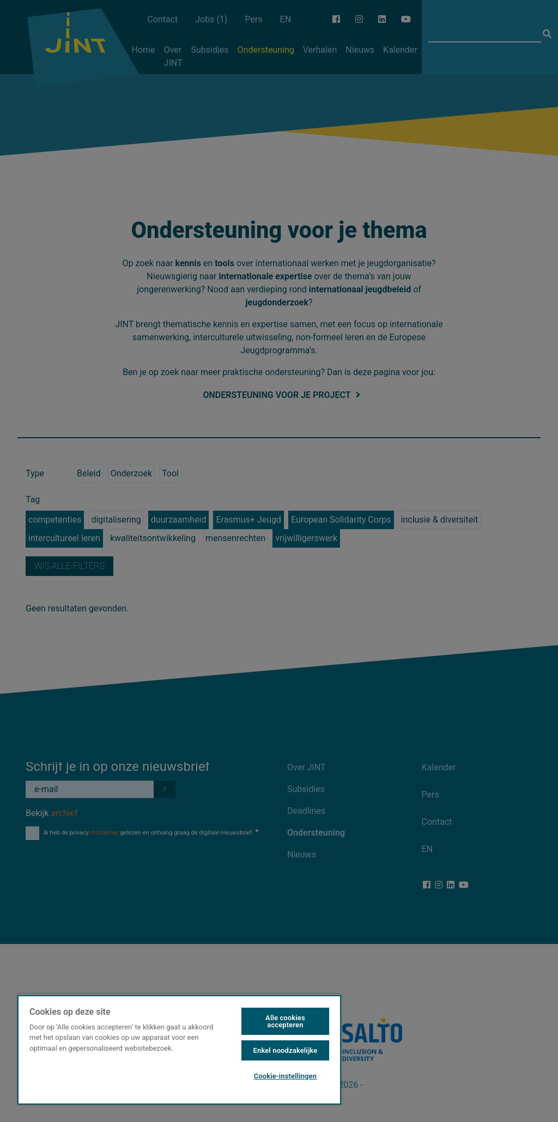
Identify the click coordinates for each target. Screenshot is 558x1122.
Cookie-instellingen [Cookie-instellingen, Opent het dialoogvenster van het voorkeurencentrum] (285, 1076)
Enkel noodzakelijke (285, 1050)
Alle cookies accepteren (285, 1021)
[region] (179, 1049)
